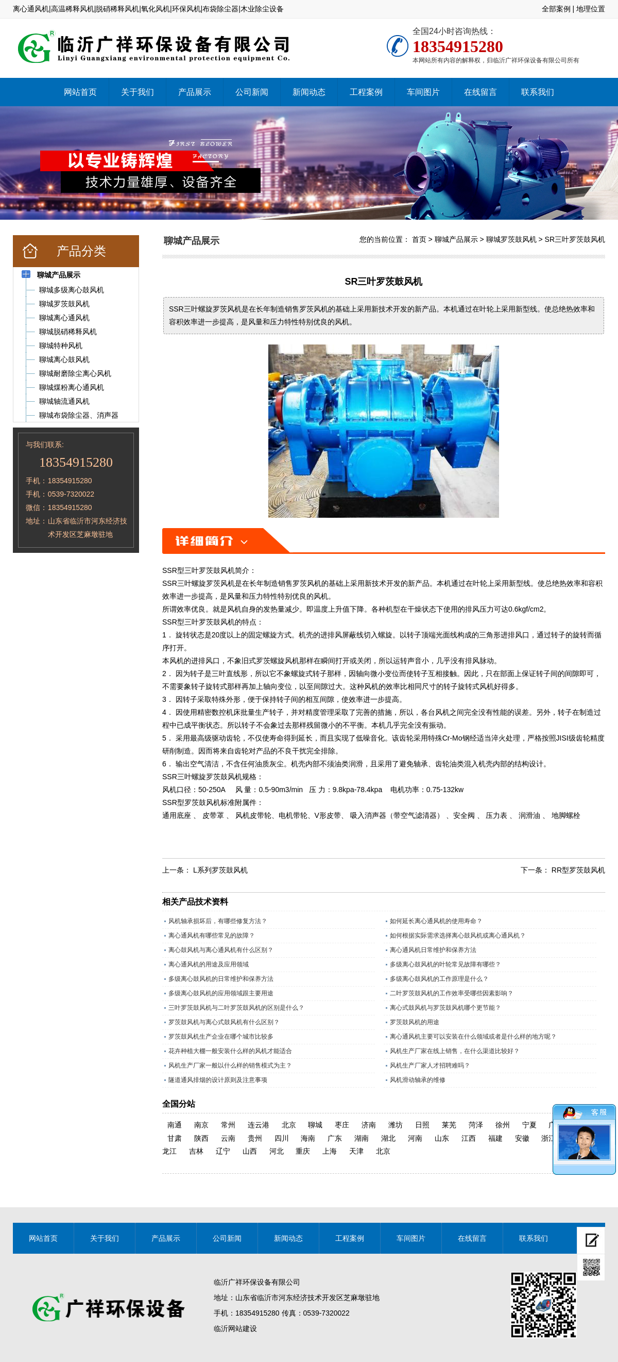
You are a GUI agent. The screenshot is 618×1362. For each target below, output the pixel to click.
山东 (442, 1138)
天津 (356, 1151)
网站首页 (80, 92)
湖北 (388, 1138)
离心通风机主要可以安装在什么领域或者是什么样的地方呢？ (473, 1036)
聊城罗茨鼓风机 (511, 239)
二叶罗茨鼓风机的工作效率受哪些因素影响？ (451, 993)
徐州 (502, 1125)
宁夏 (529, 1125)
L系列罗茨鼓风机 (220, 870)
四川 (281, 1138)
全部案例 (556, 9)
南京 (201, 1125)
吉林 (196, 1151)
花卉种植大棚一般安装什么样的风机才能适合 (230, 1051)
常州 (228, 1125)
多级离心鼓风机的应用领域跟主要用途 (220, 993)
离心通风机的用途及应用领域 (208, 964)
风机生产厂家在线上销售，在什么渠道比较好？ (455, 1051)
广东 (335, 1138)
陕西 (201, 1138)
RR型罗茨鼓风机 (578, 870)
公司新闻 (251, 92)
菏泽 (476, 1125)
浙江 (548, 1138)
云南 (228, 1138)
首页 (419, 239)
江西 (468, 1138)
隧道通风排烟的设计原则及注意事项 (217, 1080)
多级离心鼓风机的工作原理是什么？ (439, 978)
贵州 (255, 1138)
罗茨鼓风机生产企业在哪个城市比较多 (220, 1036)
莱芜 (449, 1125)
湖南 (361, 1138)
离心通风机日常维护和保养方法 (433, 950)
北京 (289, 1125)
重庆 (303, 1151)
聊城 (315, 1125)
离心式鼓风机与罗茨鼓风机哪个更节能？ (445, 1007)
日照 (422, 1125)
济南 (369, 1125)
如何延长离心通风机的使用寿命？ (436, 921)
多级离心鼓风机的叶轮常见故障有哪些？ (445, 964)
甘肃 (174, 1138)
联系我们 (537, 92)
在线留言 (480, 92)
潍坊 (395, 1125)
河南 (415, 1138)
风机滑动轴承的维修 (417, 1080)
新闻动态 (309, 92)
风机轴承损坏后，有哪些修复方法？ (217, 921)
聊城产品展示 (456, 239)
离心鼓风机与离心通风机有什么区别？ (220, 950)
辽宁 (223, 1151)
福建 (495, 1138)
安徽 (522, 1138)
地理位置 (590, 9)
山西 (250, 1151)
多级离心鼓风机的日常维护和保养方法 (220, 978)
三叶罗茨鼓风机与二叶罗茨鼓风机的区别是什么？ (236, 1007)
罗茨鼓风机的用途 (414, 1022)
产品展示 (194, 92)
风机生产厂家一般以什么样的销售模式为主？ (230, 1065)
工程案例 (366, 92)
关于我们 (137, 92)
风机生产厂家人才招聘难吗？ (430, 1065)
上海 (329, 1151)
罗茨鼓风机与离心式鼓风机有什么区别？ (224, 1022)
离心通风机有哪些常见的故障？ (211, 935)
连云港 (258, 1125)
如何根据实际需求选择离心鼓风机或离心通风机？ (458, 935)
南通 (174, 1125)
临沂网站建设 (235, 1328)
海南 (308, 1138)
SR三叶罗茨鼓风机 (575, 239)
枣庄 (342, 1125)
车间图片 (423, 92)
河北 (276, 1151)
